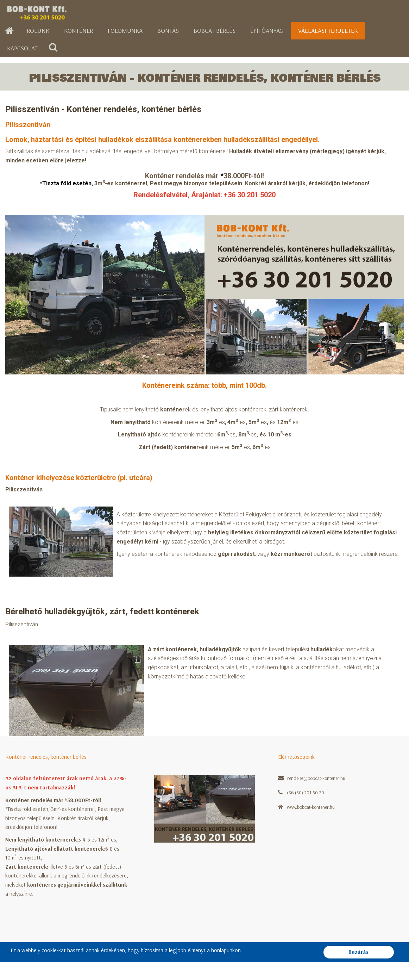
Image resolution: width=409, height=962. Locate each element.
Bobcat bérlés (214, 30)
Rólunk (38, 30)
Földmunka (125, 30)
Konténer (78, 30)
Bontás (168, 30)
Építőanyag (266, 30)
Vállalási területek (328, 30)
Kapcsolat (22, 48)
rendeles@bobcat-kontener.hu (316, 778)
